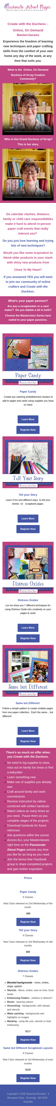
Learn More (28, 419)
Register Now (28, 430)
